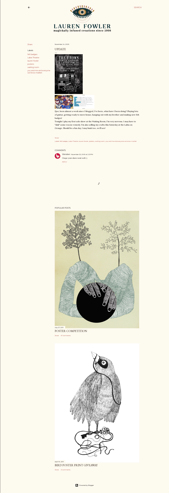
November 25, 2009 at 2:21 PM (82, 154)
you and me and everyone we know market (38, 71)
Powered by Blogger (84, 485)
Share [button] (29, 44)
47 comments (66, 335)
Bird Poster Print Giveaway (76, 465)
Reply (64, 162)
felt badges (32, 54)
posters (30, 64)
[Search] (138, 7)
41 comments (65, 470)
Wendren (66, 154)
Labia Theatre (33, 57)
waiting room (33, 67)
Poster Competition (71, 331)
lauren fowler (33, 61)
